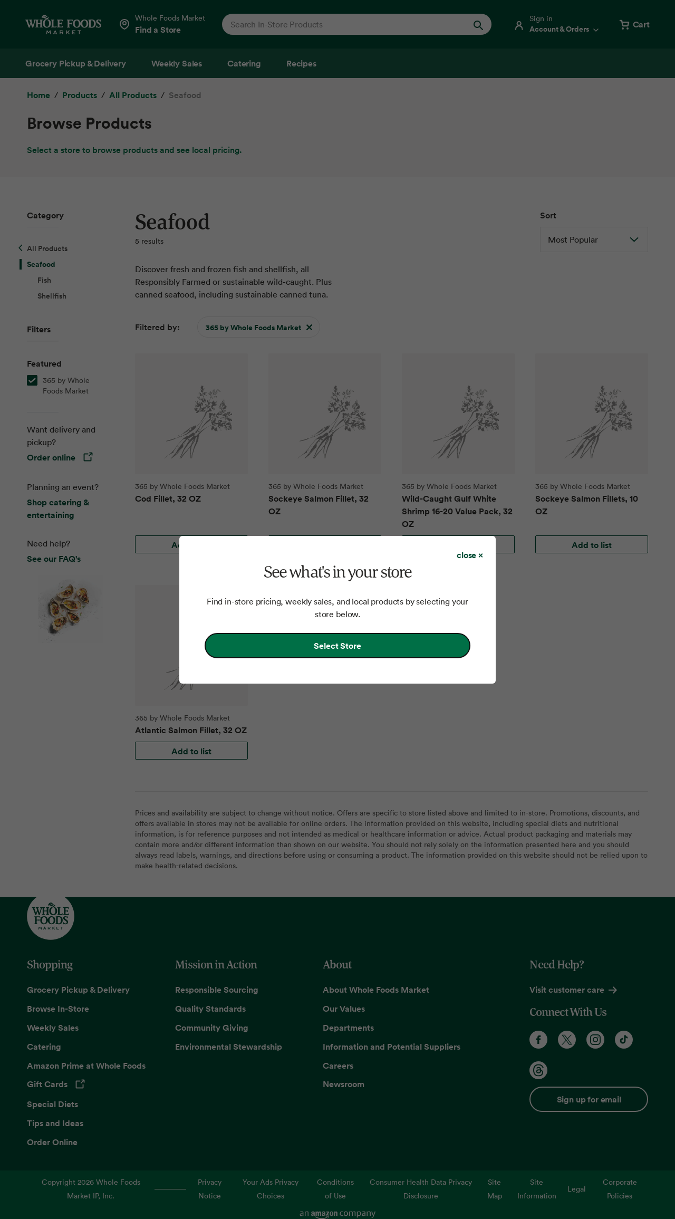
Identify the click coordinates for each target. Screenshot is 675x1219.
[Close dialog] (469, 554)
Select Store (337, 645)
